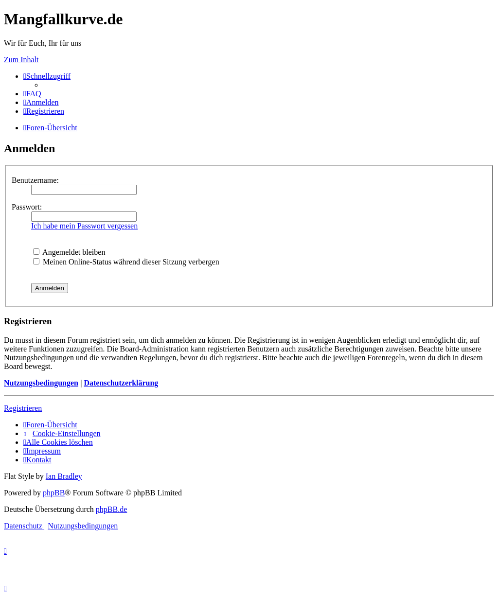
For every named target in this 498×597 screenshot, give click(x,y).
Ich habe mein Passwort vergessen (84, 226)
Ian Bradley (64, 476)
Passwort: (27, 207)
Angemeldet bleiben (69, 252)
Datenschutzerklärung (121, 383)
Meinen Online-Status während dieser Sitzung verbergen (126, 262)
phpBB (54, 493)
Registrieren (23, 408)
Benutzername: (35, 180)
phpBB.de (111, 509)
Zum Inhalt (21, 59)
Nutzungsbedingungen (41, 383)
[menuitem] (32, 93)
